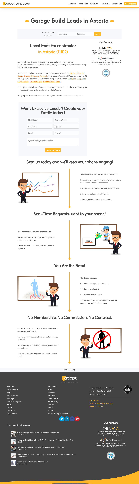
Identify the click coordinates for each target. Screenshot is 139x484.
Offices (9, 408)
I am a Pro (105, 3)
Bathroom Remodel (76, 73)
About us (51, 393)
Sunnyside (72, 78)
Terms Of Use (53, 399)
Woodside (25, 81)
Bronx (57, 81)
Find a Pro (10, 387)
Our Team (51, 396)
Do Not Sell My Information (58, 414)
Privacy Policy (53, 402)
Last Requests (12, 414)
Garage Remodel (23, 76)
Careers (51, 411)
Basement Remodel (39, 76)
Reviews (94, 3)
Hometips (83, 3)
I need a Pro (117, 3)
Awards (51, 405)
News (50, 390)
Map (8, 393)
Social (50, 408)
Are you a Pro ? (12, 390)
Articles (72, 3)
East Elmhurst (49, 81)
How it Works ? (12, 396)
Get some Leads (53, 150)
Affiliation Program (14, 402)
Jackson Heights (36, 81)
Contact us (11, 411)
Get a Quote (130, 3)
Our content (52, 387)
